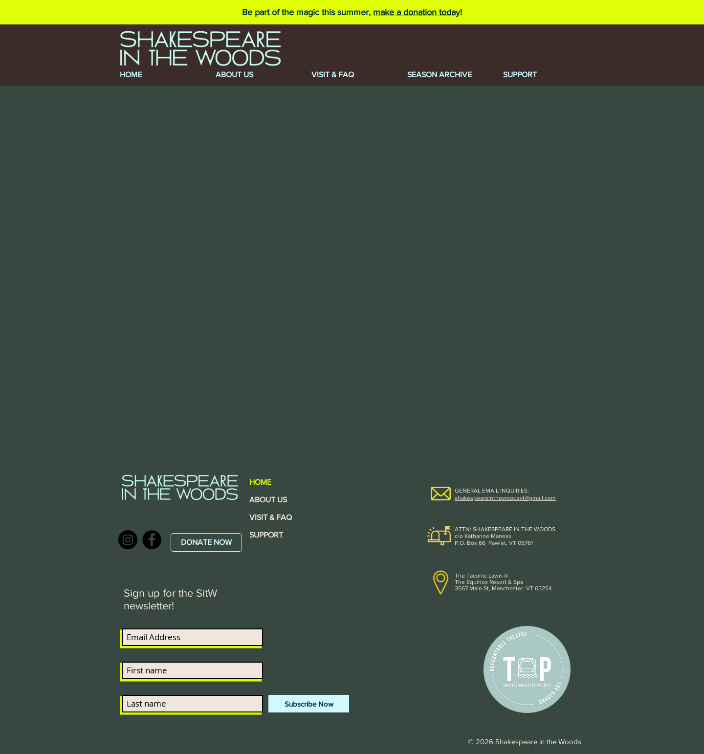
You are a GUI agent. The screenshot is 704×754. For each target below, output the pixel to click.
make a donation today (416, 12)
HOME (260, 482)
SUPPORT (266, 535)
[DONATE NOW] (206, 542)
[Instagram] (127, 539)
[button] (448, 74)
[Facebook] (151, 539)
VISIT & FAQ (270, 517)
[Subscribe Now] (308, 703)
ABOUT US (268, 499)
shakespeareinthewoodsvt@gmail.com (505, 498)
